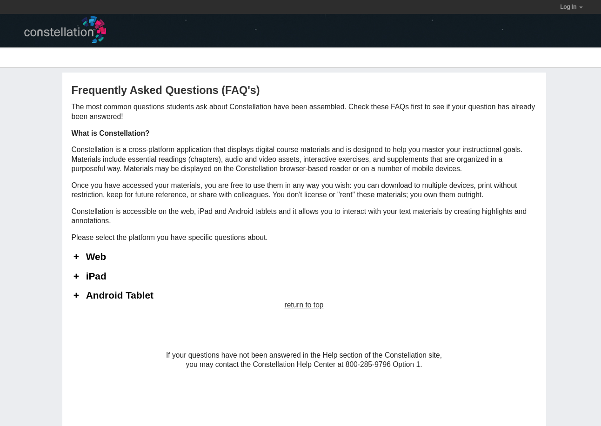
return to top (303, 305)
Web (96, 257)
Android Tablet (120, 295)
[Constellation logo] (69, 31)
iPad (96, 276)
